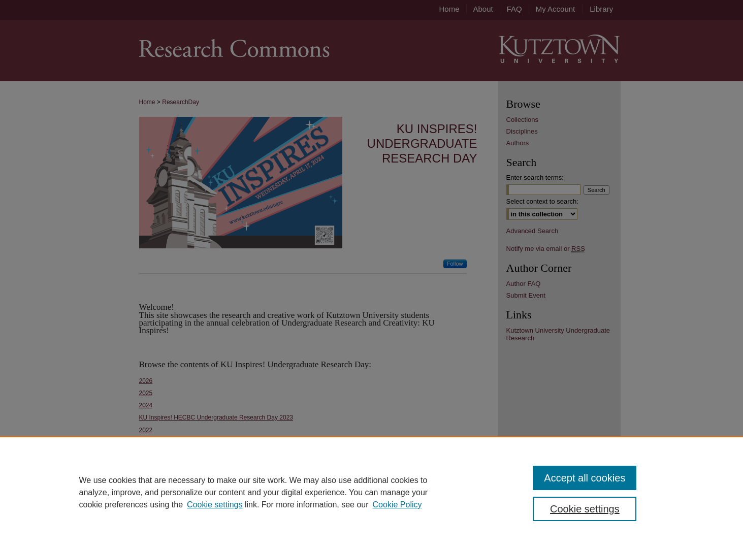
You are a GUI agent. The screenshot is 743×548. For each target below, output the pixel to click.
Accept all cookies (584, 477)
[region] (371, 492)
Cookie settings (214, 504)
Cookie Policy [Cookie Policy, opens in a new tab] (397, 504)
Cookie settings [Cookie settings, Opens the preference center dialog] (585, 508)
